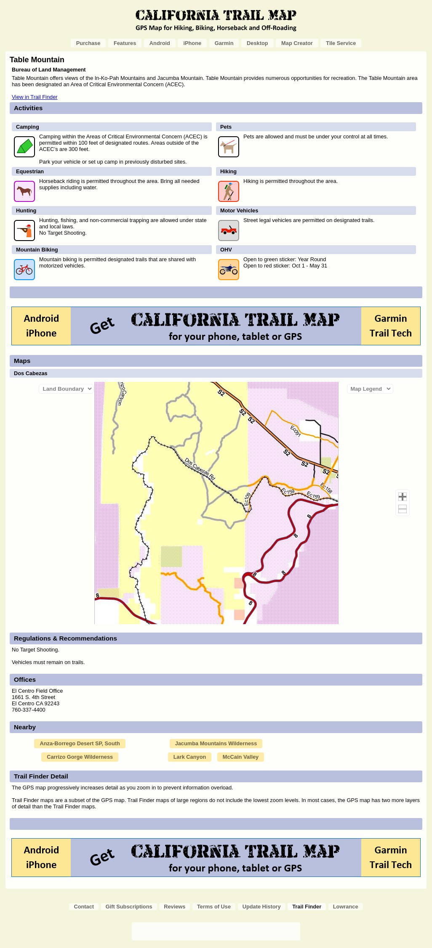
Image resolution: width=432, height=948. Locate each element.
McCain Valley (241, 757)
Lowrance (345, 906)
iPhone (192, 43)
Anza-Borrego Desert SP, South (80, 743)
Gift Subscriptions (129, 906)
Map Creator (297, 43)
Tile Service (341, 43)
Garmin (224, 43)
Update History (262, 906)
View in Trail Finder (35, 97)
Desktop (257, 43)
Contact (84, 906)
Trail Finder (306, 906)
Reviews (174, 906)
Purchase (88, 43)
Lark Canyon (189, 757)
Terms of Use (214, 906)
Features (125, 43)
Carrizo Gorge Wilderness (80, 757)
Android (159, 43)
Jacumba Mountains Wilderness (216, 743)
